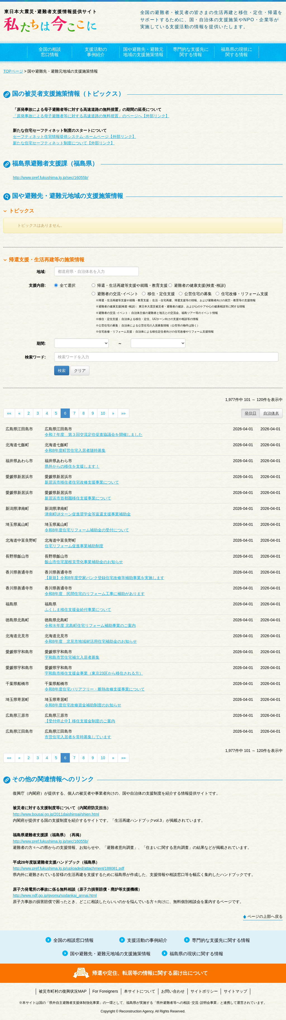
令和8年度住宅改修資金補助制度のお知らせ (83, 705)
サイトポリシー (204, 991)
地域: (41, 271)
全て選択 (64, 285)
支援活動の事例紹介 (96, 52)
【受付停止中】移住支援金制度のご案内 (80, 721)
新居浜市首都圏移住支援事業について (78, 498)
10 (103, 413)
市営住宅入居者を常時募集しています (78, 737)
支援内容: (37, 285)
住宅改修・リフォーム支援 (242, 294)
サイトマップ (235, 991)
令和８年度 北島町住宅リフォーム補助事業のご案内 (90, 625)
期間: (41, 343)
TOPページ (13, 71)
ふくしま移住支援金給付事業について (78, 609)
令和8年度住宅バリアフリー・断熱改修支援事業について (95, 689)
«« (9, 413)
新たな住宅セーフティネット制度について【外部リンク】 (64, 143)
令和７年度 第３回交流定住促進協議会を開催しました (93, 434)
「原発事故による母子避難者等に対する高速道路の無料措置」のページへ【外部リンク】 (91, 116)
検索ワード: (35, 357)
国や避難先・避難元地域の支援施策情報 (143, 52)
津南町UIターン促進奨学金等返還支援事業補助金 (88, 514)
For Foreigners (105, 991)
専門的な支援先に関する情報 (191, 52)
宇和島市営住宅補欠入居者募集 (72, 657)
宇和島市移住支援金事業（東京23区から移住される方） (94, 673)
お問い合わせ (173, 991)
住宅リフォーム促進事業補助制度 (74, 546)
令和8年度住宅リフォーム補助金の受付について (87, 530)
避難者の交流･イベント (115, 294)
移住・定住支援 (158, 294)
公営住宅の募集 (195, 294)
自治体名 (271, 413)
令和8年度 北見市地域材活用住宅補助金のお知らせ (91, 641)
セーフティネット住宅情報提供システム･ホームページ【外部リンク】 (74, 136)
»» (123, 413)
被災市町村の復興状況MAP (62, 991)
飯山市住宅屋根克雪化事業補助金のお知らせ (84, 562)
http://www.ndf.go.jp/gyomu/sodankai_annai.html (55, 895)
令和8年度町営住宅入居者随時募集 (75, 450)
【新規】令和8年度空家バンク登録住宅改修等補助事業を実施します (104, 577)
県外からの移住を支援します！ (72, 466)
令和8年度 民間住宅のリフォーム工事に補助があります (95, 593)
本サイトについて (139, 991)
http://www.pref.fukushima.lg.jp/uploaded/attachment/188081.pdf (68, 868)
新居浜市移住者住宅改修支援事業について (82, 482)
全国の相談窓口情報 (50, 52)
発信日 (250, 413)
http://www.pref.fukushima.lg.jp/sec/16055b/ (50, 177)
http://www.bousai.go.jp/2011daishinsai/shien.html (56, 814)
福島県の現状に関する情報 (236, 52)
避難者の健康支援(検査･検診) (196, 285)
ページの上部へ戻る (265, 916)
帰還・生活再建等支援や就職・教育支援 (130, 285)
